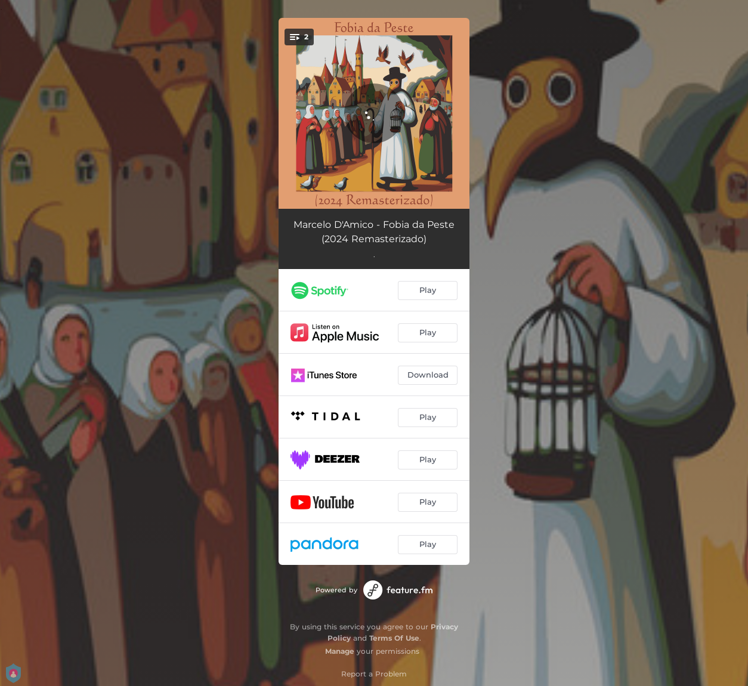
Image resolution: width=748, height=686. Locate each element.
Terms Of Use (394, 638)
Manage (339, 651)
